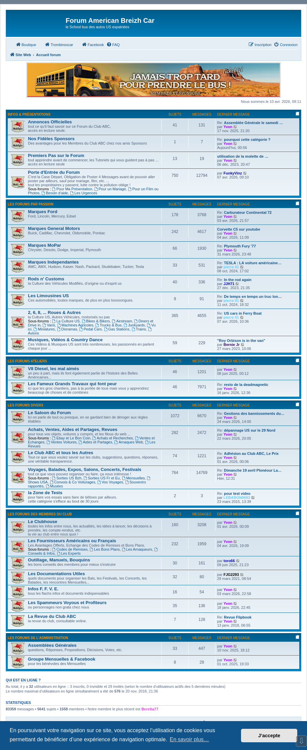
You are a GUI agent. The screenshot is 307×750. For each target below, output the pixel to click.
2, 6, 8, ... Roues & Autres (54, 312)
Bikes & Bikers (96, 321)
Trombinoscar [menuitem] (58, 44)
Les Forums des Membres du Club (40, 514)
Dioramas (67, 329)
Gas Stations (117, 329)
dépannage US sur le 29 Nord (249, 430)
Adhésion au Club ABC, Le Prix (251, 453)
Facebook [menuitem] (92, 44)
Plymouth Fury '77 (240, 246)
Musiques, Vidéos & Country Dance (65, 339)
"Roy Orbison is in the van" (241, 341)
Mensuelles (133, 478)
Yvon (228, 127)
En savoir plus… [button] (189, 739)
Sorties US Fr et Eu (101, 478)
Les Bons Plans (105, 549)
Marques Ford (42, 211)
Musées (54, 486)
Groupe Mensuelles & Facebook (61, 659)
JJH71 (229, 284)
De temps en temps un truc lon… (253, 296)
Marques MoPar (44, 245)
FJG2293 (231, 575)
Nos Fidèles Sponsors (51, 138)
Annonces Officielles (50, 121)
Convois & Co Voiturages (72, 482)
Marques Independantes (53, 262)
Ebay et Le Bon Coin (71, 438)
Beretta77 (149, 709)
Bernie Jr (232, 345)
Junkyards (134, 325)
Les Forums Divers (25, 405)
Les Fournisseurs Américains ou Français (72, 540)
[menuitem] (113, 45)
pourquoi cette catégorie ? (247, 139)
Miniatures (44, 329)
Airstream (122, 321)
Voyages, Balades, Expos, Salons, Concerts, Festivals (84, 469)
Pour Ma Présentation (72, 189)
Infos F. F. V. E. (43, 588)
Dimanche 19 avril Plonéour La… (252, 470)
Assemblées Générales (52, 645)
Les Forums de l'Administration (38, 638)
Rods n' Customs (46, 278)
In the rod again (237, 280)
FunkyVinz (233, 173)
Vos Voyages (110, 482)
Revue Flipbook (237, 617)
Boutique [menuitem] (25, 44)
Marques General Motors (54, 228)
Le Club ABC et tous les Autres (60, 452)
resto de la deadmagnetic (246, 385)
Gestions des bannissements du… (254, 413)
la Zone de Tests (45, 492)
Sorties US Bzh (66, 478)
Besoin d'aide (54, 193)
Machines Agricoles (75, 325)
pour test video (237, 493)
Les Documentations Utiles (56, 573)
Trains (139, 329)
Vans (48, 325)
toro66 (229, 561)
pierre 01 (231, 267)
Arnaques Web (128, 442)
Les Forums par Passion (31, 204)
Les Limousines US (48, 295)
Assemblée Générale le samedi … (253, 123)
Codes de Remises (70, 549)
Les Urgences (83, 193)
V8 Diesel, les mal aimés (53, 368)
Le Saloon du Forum (49, 412)
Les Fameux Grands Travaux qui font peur (72, 383)
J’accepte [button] (269, 735)
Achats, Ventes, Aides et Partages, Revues (72, 429)
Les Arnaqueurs (137, 549)
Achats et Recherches (112, 438)
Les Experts (69, 553)
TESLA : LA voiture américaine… (252, 263)
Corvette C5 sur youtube (238, 229)
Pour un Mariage (110, 189)
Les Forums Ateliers (27, 361)
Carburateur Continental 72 (248, 212)
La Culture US (66, 321)
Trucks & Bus (108, 325)
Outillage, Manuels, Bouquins (59, 559)
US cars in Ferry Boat (243, 313)
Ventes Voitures (61, 442)
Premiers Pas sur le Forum (56, 155)
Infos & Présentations (29, 114)
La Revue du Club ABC (52, 616)
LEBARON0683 (237, 498)
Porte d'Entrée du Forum (54, 172)
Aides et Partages (95, 442)
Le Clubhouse (42, 521)
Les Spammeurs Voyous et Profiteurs (67, 602)
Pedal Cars (90, 329)
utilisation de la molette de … (242, 156)
